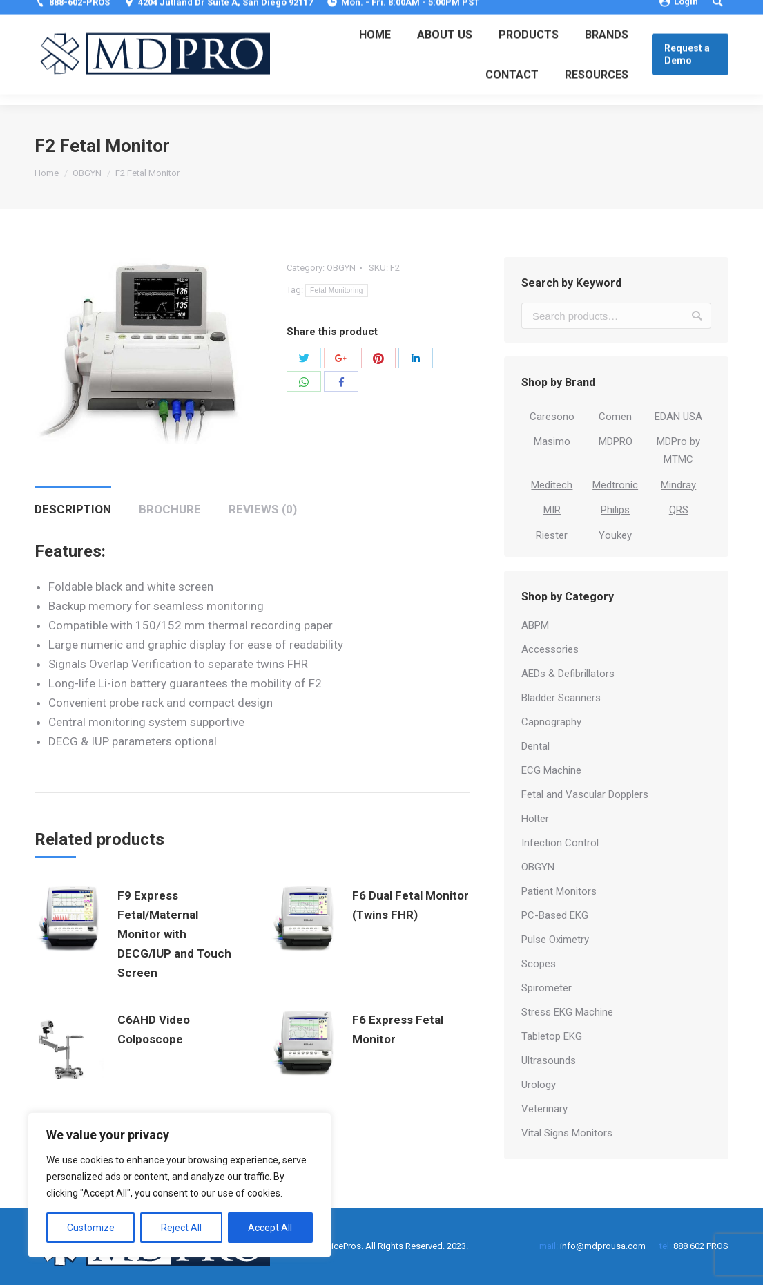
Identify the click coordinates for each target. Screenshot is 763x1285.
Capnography (551, 722)
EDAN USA (678, 416)
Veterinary (544, 1109)
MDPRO (615, 441)
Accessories (550, 649)
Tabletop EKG (551, 1036)
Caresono (552, 416)
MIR (552, 510)
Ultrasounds (548, 1060)
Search (697, 316)
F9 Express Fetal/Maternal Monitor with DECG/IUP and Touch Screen (174, 934)
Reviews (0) (263, 509)
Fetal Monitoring (336, 290)
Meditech (551, 485)
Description (73, 509)
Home (47, 173)
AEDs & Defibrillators (568, 673)
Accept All (270, 1227)
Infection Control (560, 843)
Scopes (538, 964)
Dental (535, 746)
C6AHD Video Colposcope (153, 1029)
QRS (678, 510)
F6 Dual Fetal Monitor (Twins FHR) (410, 905)
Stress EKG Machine (567, 1012)
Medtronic (615, 485)
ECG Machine (551, 770)
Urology (538, 1084)
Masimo (552, 441)
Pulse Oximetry (555, 939)
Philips (615, 510)
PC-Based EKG (554, 915)
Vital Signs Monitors (566, 1133)
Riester (552, 535)
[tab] (73, 502)
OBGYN (87, 173)
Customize (91, 1227)
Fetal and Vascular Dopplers (584, 794)
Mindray (678, 485)
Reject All (181, 1227)
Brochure (170, 509)
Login (678, 12)
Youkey (615, 535)
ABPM (535, 625)
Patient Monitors (559, 891)
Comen (615, 416)
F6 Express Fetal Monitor (397, 1029)
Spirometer (546, 988)
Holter (535, 818)
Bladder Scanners (561, 698)
